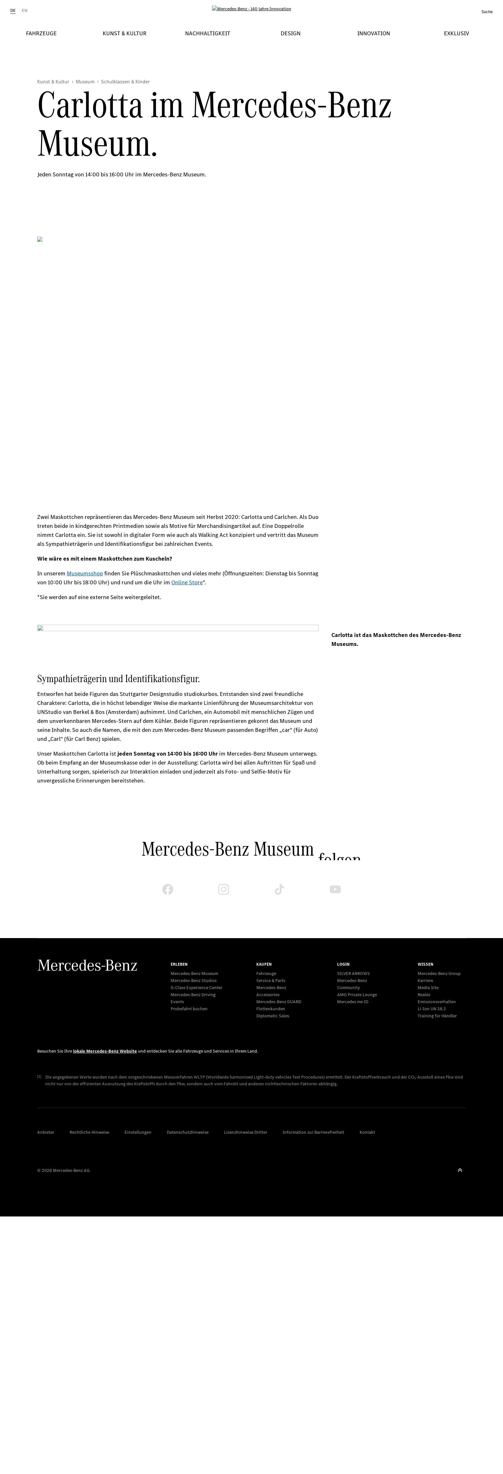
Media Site (428, 988)
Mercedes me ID (352, 1002)
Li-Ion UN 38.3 (432, 1009)
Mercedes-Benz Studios (194, 981)
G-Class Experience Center (196, 988)
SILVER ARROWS (353, 973)
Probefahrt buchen (189, 1009)
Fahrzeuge (266, 973)
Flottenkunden (270, 1009)
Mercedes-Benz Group (439, 973)
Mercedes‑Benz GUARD (278, 1002)
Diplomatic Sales (272, 1016)
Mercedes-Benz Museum (194, 973)
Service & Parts (270, 981)
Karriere (425, 981)
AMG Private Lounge (357, 995)
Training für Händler (437, 1016)
